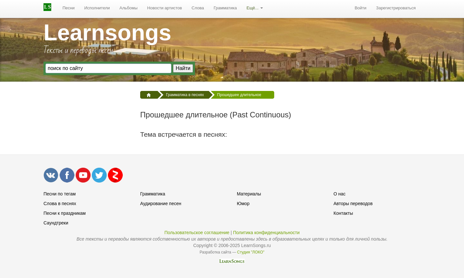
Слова (198, 7)
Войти (360, 7)
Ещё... (255, 7)
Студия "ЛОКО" (251, 252)
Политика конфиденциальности (266, 232)
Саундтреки (56, 222)
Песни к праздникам (65, 213)
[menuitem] (69, 8)
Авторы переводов (353, 203)
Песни (69, 7)
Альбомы (129, 7)
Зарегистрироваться (396, 7)
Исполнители (97, 7)
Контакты (343, 213)
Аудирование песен (160, 203)
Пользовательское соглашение (196, 232)
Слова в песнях (60, 203)
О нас (339, 193)
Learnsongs (107, 32)
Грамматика (225, 7)
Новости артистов (164, 7)
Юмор (243, 203)
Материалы (249, 193)
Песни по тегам (60, 193)
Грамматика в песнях (185, 95)
